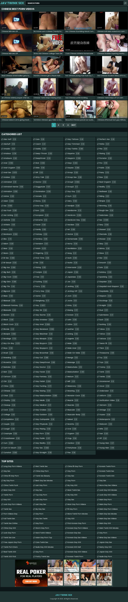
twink (104, 371)
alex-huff (9, 139)
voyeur (105, 414)
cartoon (9, 376)
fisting (40, 267)
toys (104, 362)
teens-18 (105, 343)
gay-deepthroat (45, 362)
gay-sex (42, 447)
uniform (105, 395)
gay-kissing (43, 390)
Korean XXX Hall (74, 547)
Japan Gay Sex (105, 542)
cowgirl (9, 428)
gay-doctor (43, 367)
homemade (75, 239)
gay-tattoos (75, 139)
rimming (105, 205)
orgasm (73, 433)
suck (104, 319)
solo (103, 267)
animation (10, 191)
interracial (74, 267)
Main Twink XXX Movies (109, 528)
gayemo (73, 153)
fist (39, 262)
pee (71, 452)
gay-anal (42, 324)
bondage (10, 338)
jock (72, 296)
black (8, 319)
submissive (106, 315)
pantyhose (74, 447)
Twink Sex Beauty (42, 476)
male (72, 343)
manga (72, 357)
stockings (106, 300)
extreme (41, 220)
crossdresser (11, 438)
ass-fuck (10, 210)
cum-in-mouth (12, 447)
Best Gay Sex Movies (44, 480)
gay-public (43, 438)
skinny (104, 248)
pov (103, 163)
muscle (72, 400)
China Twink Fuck (10, 485)
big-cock (10, 277)
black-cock (11, 324)
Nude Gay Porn (105, 556)
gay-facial (42, 371)
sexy (104, 224)
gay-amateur (44, 319)
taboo (104, 329)
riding (104, 196)
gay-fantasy (43, 376)
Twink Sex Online (10, 523)
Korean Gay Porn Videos (77, 528)
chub (8, 395)
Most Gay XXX (9, 490)
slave (104, 253)
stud (103, 310)
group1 (73, 182)
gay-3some (43, 315)
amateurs (10, 158)
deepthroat (43, 158)
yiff (103, 438)
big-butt (9, 272)
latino (72, 324)
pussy (104, 172)
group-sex (74, 177)
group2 (72, 186)
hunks (72, 262)
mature (73, 376)
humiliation (74, 248)
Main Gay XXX (105, 523)
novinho (73, 424)
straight (105, 305)
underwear (106, 390)
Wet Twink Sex (41, 466)
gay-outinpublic (45, 419)
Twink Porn (8, 495)
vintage (105, 409)
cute (40, 139)
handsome (74, 210)
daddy (40, 148)
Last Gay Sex (40, 504)
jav (71, 281)
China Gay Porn (42, 471)
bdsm (8, 243)
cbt (7, 381)
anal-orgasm (11, 167)
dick (40, 163)
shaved (105, 229)
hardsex (73, 224)
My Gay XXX (72, 485)
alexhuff (9, 144)
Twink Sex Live (9, 537)
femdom (41, 243)
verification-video (109, 400)
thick (104, 348)
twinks (105, 376)
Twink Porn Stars (10, 547)
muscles (73, 405)
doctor (41, 182)
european (42, 215)
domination (43, 191)
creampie (10, 433)
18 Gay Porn (72, 509)
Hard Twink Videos (43, 533)
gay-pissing (43, 428)
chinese (9, 390)
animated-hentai (13, 186)
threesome (106, 353)
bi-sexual (10, 262)
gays (72, 163)
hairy (72, 201)
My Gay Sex (40, 509)
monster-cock (76, 395)
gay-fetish (43, 381)
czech (40, 144)
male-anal (74, 348)
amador (9, 148)
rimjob (104, 201)
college (9, 414)
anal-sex (10, 172)
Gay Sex (6, 471)
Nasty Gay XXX (105, 547)
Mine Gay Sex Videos (108, 537)
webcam (105, 424)
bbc (7, 239)
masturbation (76, 371)
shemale (105, 234)
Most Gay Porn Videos (76, 504)
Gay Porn (39, 514)
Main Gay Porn (105, 499)
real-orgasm (107, 182)
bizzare (9, 315)
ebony (40, 201)
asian (8, 201)
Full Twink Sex (9, 518)
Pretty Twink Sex (42, 556)
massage (73, 362)
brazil (8, 353)
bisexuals (9, 310)
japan (72, 272)
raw (103, 177)
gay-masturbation (46, 395)
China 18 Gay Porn (11, 476)
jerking (73, 286)
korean (73, 315)
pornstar (105, 158)
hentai (72, 234)
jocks (72, 300)
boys (8, 348)
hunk (72, 258)
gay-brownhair (44, 353)
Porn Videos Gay (10, 514)
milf (71, 381)
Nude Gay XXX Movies (44, 547)
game (40, 296)
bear (8, 248)
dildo (40, 167)
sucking (105, 324)
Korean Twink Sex (106, 471)
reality (104, 186)
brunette (9, 362)
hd (71, 229)
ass (8, 205)
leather (73, 329)
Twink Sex (7, 509)
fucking (41, 281)
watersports (107, 419)
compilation (11, 419)
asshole (9, 220)
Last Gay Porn (41, 485)
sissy (103, 243)
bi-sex (9, 258)
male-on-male (76, 353)
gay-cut (42, 357)
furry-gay (42, 291)
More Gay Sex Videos (108, 485)
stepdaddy (106, 291)
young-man (106, 443)
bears (8, 253)
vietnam (105, 405)
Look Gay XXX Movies (108, 490)
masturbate (74, 367)
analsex (9, 177)
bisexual (9, 300)
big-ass (9, 267)
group (72, 172)
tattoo (105, 334)
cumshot (10, 452)
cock (8, 409)
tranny (104, 367)
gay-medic (42, 400)
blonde (8, 329)
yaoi (103, 433)
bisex (8, 296)
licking (72, 334)
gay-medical (43, 405)
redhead (105, 191)
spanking (105, 277)
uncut (104, 386)
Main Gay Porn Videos (108, 509)
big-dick (10, 281)
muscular (73, 409)
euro (39, 210)
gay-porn (42, 433)
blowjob (9, 334)
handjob (73, 205)
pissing (104, 153)
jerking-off (74, 291)
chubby (9, 400)
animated (10, 182)
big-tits (9, 286)
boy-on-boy (11, 343)
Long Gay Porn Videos (12, 466)
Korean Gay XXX (74, 542)
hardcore (74, 215)
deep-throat (43, 153)
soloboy (105, 272)
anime (8, 196)
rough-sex (106, 210)
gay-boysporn (44, 348)
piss (103, 148)
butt (7, 371)
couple (9, 424)
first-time (42, 258)
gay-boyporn (43, 343)
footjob (41, 272)
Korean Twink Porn (75, 556)
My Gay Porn (8, 480)
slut (103, 258)
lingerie (73, 338)
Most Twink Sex (73, 490)
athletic (9, 224)
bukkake (9, 367)
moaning (73, 390)
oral (72, 428)
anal (8, 163)
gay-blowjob (43, 338)
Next (73, 125)
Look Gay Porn (9, 533)
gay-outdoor (44, 414)
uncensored (106, 381)
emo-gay (42, 205)
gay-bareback (44, 329)
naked (72, 419)
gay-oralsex (43, 409)
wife (103, 428)
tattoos (105, 338)
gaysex (73, 167)
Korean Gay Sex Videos (77, 537)
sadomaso (106, 215)
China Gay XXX (9, 528)
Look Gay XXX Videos (108, 495)
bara (8, 229)
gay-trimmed (76, 144)
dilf (39, 172)
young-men (106, 447)
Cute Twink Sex (41, 542)
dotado (41, 196)
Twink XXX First (9, 556)
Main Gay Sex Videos (108, 518)
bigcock (9, 291)
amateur (10, 153)
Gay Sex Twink (41, 518)
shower (105, 239)
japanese (74, 277)
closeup (9, 405)
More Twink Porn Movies (77, 514)
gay (40, 305)
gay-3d (41, 310)
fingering (41, 253)
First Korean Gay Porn (76, 523)
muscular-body (76, 414)
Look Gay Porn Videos (12, 504)
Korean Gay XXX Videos (77, 552)
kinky (72, 305)
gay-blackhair (44, 334)
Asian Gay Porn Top (43, 537)
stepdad (105, 281)
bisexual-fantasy (13, 305)
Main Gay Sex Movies (108, 514)
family (40, 229)
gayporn (74, 158)
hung (72, 253)
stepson (105, 296)
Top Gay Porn (41, 495)
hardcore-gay (76, 220)
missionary (74, 386)
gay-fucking (43, 386)
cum (8, 443)
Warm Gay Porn (42, 528)
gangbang (42, 300)
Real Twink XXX (9, 552)
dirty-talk (42, 177)
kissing (72, 310)
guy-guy (73, 191)
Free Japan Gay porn (12, 542)
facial (40, 224)
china (8, 386)
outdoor (73, 443)
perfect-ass (107, 139)
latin (72, 319)
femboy (41, 239)
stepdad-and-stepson (111, 286)
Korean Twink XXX (106, 476)
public (104, 167)
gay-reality (43, 443)
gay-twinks (75, 148)
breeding (9, 357)
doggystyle (43, 186)
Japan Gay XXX (105, 552)
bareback (10, 234)
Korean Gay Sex (74, 533)
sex (104, 220)
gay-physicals (44, 424)
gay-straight (43, 452)
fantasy (41, 234)
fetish (40, 248)
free (39, 277)
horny (72, 243)
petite (104, 144)
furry (40, 286)
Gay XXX (7, 499)
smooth (105, 262)
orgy (72, 438)
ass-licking (10, 215)
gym (72, 196)
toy (103, 357)
